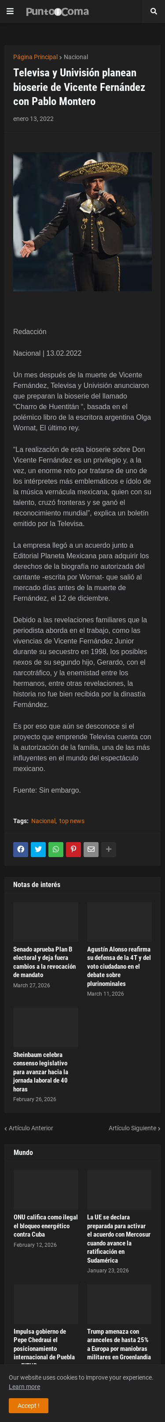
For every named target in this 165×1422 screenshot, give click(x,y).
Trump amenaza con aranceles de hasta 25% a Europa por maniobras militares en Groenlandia (119, 1345)
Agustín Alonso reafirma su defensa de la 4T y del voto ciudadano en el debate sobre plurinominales (119, 966)
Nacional (76, 57)
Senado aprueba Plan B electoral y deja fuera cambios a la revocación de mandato (44, 962)
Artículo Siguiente (132, 1128)
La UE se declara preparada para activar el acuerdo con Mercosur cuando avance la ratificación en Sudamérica (118, 1238)
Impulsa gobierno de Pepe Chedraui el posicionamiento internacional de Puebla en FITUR (44, 1349)
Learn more (24, 1386)
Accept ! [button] (29, 1405)
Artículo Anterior (31, 1128)
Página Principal (35, 57)
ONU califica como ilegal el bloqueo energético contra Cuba (46, 1225)
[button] (10, 11)
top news (71, 821)
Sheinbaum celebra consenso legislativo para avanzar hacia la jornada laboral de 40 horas (40, 1072)
